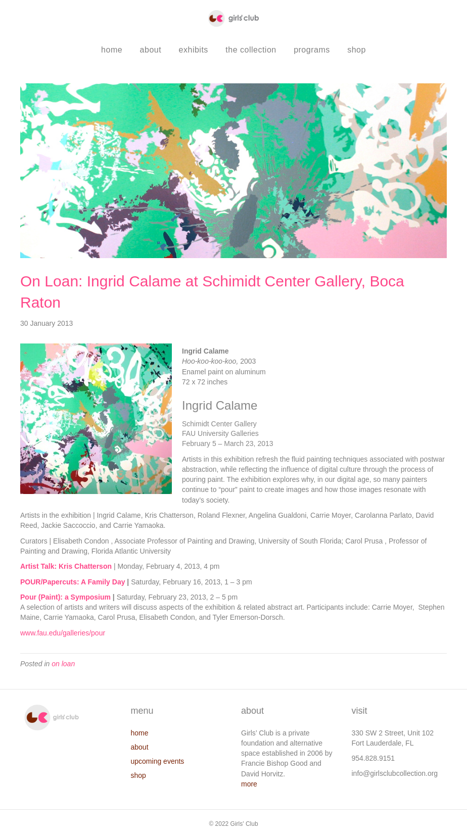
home (111, 49)
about (151, 49)
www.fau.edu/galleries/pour (62, 633)
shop (356, 49)
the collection (250, 49)
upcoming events (157, 761)
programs (312, 49)
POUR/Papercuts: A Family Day (72, 582)
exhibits (193, 49)
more (249, 784)
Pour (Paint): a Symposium (65, 597)
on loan (63, 664)
